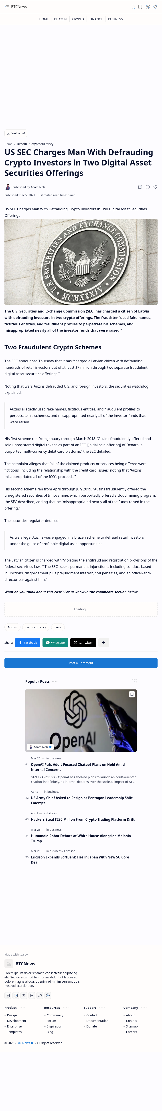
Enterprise (14, 1026)
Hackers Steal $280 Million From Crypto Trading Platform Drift (83, 819)
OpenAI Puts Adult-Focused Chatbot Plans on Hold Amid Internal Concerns (78, 767)
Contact (91, 1015)
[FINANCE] (96, 19)
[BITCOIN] (60, 19)
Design (12, 1015)
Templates (14, 1032)
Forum (51, 1021)
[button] (6, 6)
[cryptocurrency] (35, 627)
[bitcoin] (52, 813)
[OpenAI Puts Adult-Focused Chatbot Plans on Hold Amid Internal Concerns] (81, 720)
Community (55, 1015)
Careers (131, 1032)
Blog (50, 1032)
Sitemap (132, 1026)
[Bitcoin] (12, 627)
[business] (56, 758)
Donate (91, 1026)
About (130, 1015)
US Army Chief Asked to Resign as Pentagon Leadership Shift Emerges (82, 800)
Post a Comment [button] (81, 663)
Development (16, 1021)
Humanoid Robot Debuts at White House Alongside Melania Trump (81, 838)
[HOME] (44, 19)
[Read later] (140, 187)
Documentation (97, 1021)
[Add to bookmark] (132, 694)
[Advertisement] (66, 89)
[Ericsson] (69, 851)
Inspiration (54, 1026)
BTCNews (19, 6)
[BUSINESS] (115, 19)
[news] (58, 627)
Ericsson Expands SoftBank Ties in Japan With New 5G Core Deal (80, 859)
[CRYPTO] (78, 19)
